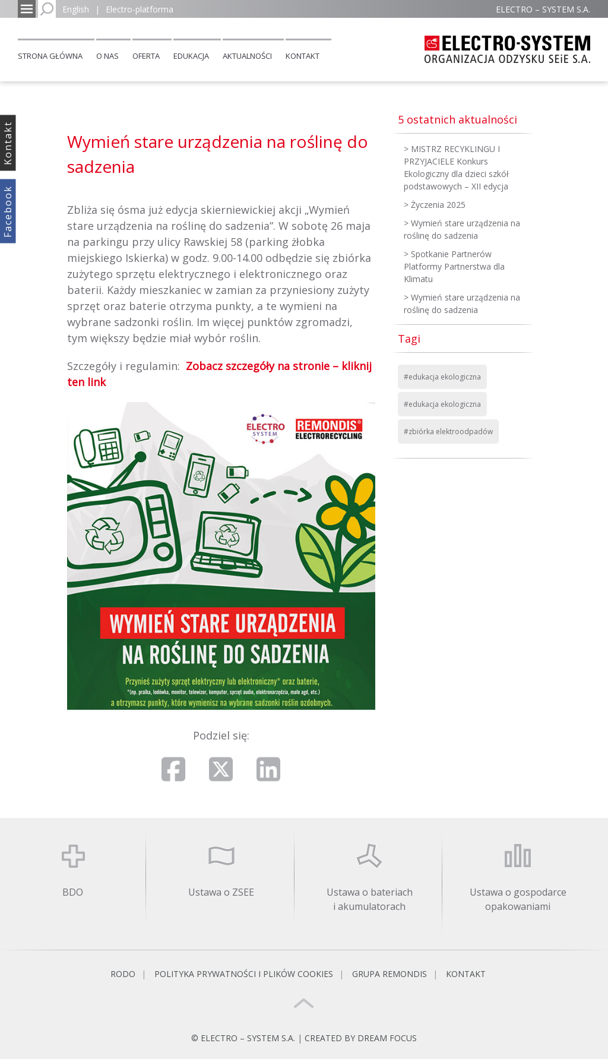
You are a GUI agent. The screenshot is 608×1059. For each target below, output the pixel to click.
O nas (107, 55)
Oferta (146, 55)
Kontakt (302, 55)
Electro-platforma (139, 9)
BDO (72, 892)
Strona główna (50, 55)
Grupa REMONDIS (389, 973)
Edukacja (191, 55)
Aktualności (247, 55)
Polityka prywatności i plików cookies (243, 973)
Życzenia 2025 (438, 204)
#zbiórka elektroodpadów (448, 431)
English (75, 9)
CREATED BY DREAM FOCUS (361, 1038)
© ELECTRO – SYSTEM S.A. (244, 1038)
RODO (122, 973)
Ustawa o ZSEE (221, 892)
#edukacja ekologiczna (442, 377)
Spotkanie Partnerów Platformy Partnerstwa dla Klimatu (454, 266)
